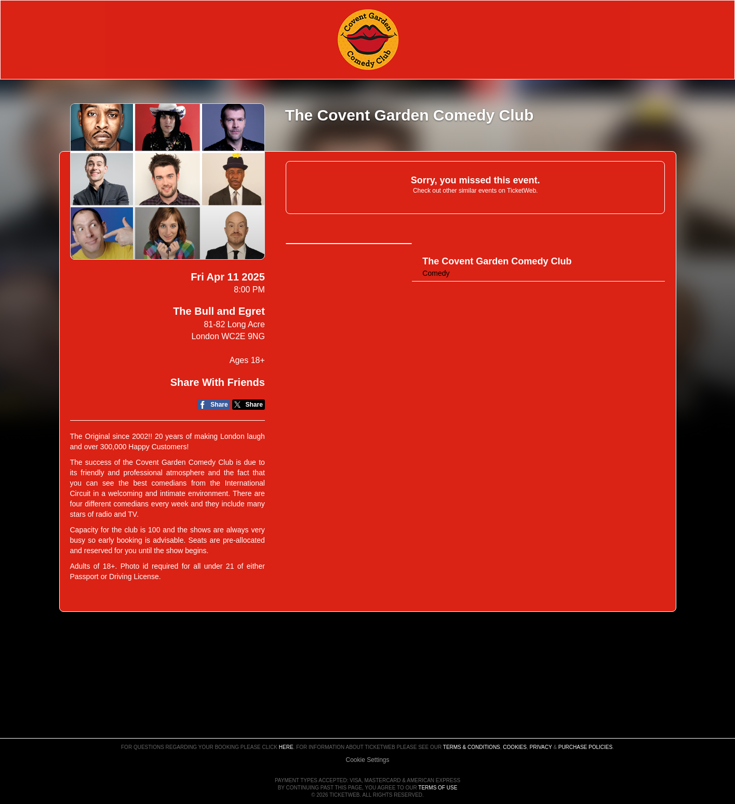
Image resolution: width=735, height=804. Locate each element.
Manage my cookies (367, 730)
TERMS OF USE (437, 787)
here (286, 717)
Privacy (541, 717)
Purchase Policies (585, 717)
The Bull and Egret (219, 311)
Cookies (515, 717)
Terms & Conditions (471, 717)
